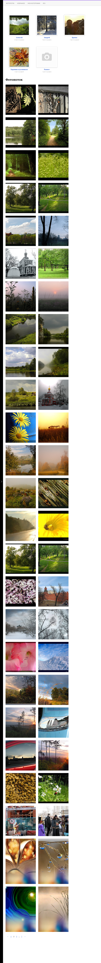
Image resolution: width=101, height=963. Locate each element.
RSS (44, 3)
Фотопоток (10, 3)
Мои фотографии (34, 3)
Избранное (21, 3)
